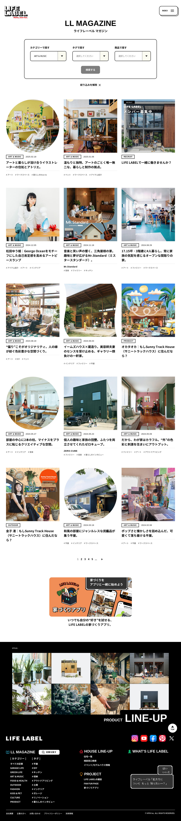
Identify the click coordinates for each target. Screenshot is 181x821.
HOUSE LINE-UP (96, 751)
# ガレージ (37, 793)
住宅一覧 (88, 757)
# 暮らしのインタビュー (94, 455)
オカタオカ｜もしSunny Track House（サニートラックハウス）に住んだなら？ (148, 351)
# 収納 (35, 776)
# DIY (17, 359)
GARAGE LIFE (17, 768)
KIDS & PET (16, 793)
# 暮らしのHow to (39, 175)
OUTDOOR (15, 785)
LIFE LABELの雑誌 (93, 779)
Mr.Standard (70, 266)
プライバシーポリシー (53, 814)
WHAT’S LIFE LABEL (148, 751)
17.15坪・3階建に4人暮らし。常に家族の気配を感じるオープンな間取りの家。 (147, 255)
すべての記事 (16, 764)
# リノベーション (40, 798)
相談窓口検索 (90, 761)
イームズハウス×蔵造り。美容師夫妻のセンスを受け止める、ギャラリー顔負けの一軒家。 (89, 351)
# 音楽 (66, 271)
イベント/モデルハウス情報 (97, 765)
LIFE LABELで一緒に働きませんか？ (146, 162)
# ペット (67, 175)
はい (164, 768)
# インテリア (35, 268)
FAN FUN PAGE (91, 784)
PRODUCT (15, 802)
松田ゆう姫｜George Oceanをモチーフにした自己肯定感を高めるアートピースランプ (31, 255)
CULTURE (15, 798)
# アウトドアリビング (152, 452)
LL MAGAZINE (20, 752)
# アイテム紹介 (95, 175)
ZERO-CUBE (71, 451)
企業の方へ (21, 814)
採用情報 (69, 814)
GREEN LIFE (16, 772)
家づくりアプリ (91, 788)
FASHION (15, 789)
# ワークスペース (22, 175)
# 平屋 (92, 364)
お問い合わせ (35, 814)
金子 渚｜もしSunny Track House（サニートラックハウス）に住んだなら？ (31, 535)
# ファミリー (76, 271)
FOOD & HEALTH (18, 781)
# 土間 (35, 785)
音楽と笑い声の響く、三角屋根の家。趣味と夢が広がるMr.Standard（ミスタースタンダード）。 (90, 255)
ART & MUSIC (14, 157)
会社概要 (9, 814)
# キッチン (88, 271)
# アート (9, 175)
